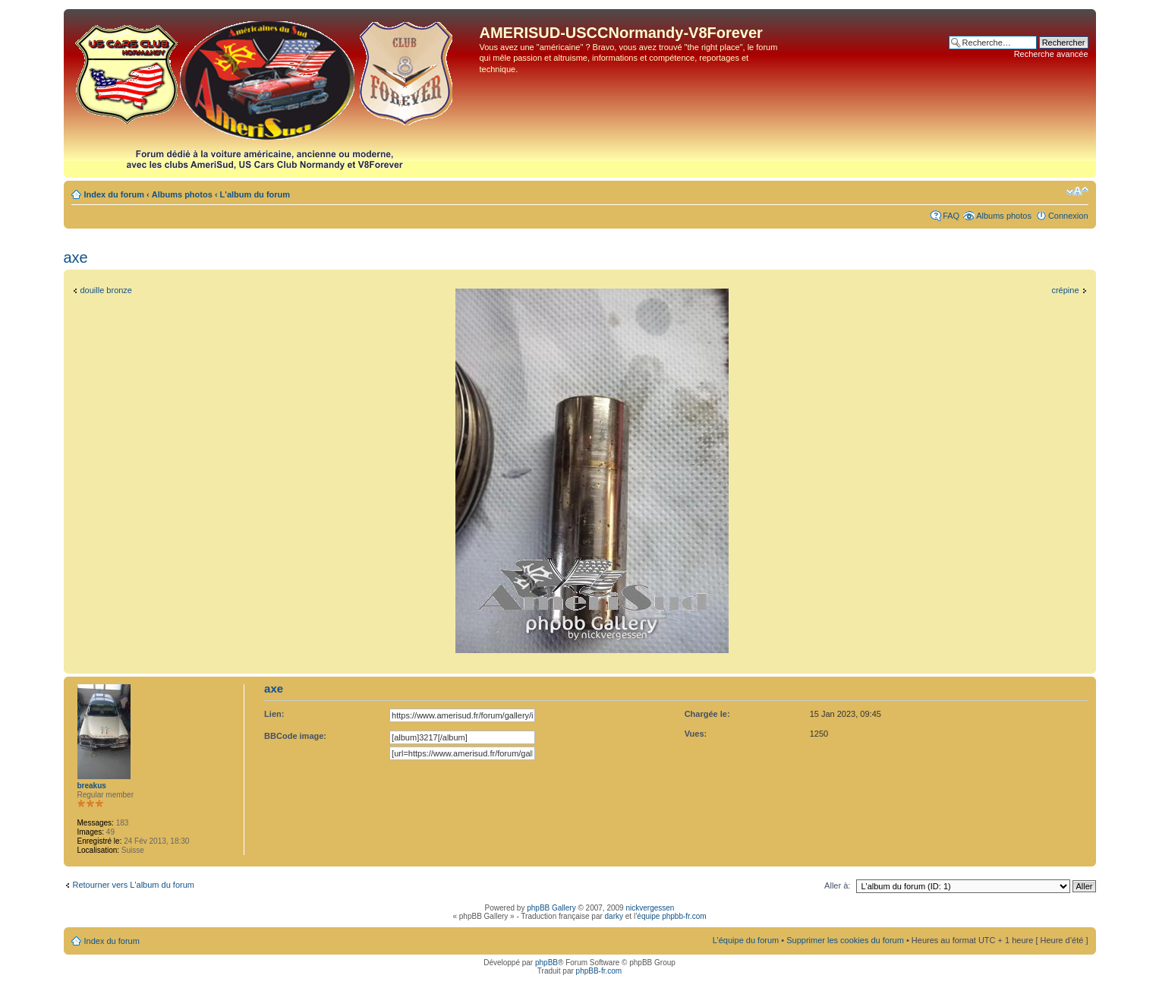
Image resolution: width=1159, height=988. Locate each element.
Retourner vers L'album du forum (133, 884)
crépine (1065, 290)
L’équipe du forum (746, 940)
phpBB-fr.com (599, 971)
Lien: (274, 713)
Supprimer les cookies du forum (845, 940)
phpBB (546, 962)
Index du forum (114, 194)
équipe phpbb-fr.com (671, 916)
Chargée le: (707, 713)
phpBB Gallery (551, 908)
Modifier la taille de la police (1077, 191)
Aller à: (837, 885)
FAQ (951, 215)
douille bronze (106, 290)
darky (614, 916)
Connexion (1068, 215)
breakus (91, 785)
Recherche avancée (1051, 53)
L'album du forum (255, 194)
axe (76, 257)
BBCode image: (295, 735)
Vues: (696, 733)
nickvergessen (649, 908)
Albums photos (182, 194)
